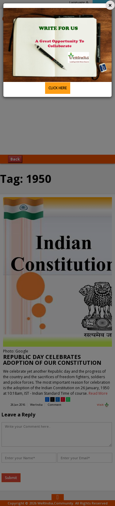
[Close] (110, 5)
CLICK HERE (57, 87)
